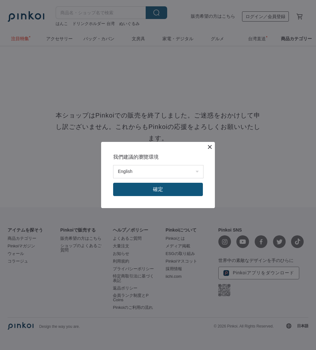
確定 (158, 189)
